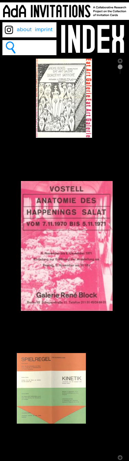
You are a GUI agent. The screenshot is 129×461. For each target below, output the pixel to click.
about (24, 30)
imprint (44, 30)
